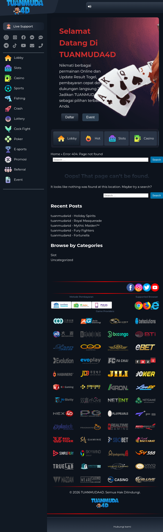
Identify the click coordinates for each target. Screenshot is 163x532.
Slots (12, 68)
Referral (14, 169)
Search (156, 159)
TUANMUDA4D (92, 492)
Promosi (15, 159)
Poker (13, 139)
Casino (13, 78)
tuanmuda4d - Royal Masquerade (76, 221)
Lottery (14, 119)
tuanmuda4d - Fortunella (70, 235)
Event (13, 180)
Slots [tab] (116, 138)
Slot (54, 255)
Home (55, 154)
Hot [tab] (92, 138)
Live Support (19, 26)
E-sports (15, 149)
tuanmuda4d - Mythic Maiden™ (75, 225)
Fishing (14, 98)
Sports (13, 88)
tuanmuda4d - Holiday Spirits (73, 216)
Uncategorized (62, 260)
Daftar (69, 117)
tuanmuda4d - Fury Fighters (72, 230)
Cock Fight (16, 129)
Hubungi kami (122, 523)
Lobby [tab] (66, 138)
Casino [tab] (143, 138)
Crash (13, 108)
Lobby (13, 58)
